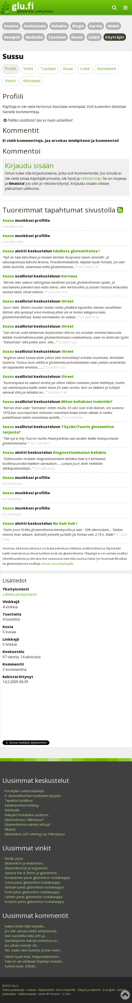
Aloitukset (31, 80)
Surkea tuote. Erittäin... (21, 966)
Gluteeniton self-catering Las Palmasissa (35, 834)
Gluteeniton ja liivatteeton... (25, 863)
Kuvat (77, 37)
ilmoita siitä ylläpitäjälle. (58, 564)
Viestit (10, 80)
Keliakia (59, 26)
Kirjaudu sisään (29, 165)
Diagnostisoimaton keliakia (79, 452)
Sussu (8, 220)
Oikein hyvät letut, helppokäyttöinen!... (32, 956)
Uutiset (31, 990)
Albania (10, 829)
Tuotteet (57, 37)
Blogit (78, 26)
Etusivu (11, 26)
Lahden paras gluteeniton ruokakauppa (33, 897)
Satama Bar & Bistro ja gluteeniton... (32, 873)
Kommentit (106, 68)
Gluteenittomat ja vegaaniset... (27, 868)
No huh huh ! (65, 523)
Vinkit (113, 26)
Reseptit (12, 37)
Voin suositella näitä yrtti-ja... (26, 936)
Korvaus (69, 276)
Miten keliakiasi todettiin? (87, 401)
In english (109, 990)
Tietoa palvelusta (13, 990)
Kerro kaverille (66, 990)
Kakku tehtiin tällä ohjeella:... (25, 926)
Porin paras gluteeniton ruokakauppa (32, 892)
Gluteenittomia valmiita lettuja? (28, 824)
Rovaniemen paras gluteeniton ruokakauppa (37, 877)
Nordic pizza (14, 858)
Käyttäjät (114, 37)
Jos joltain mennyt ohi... (22, 945)
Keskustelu (35, 26)
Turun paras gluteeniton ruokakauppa (32, 882)
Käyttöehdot (46, 990)
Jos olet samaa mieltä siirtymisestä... (31, 931)
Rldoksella (12, 810)
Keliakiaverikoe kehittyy (22, 805)
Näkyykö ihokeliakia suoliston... (27, 815)
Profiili (10, 68)
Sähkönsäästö (27, 994)
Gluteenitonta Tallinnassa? (24, 820)
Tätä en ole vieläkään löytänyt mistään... (34, 961)
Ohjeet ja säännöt (89, 990)
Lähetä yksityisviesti (20, 594)
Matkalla (34, 37)
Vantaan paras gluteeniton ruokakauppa (34, 887)
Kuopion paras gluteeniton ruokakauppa (34, 901)
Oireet (67, 301)
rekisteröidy (91, 178)
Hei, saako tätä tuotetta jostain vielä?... (33, 950)
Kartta (95, 26)
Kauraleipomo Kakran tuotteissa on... (32, 940)
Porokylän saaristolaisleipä (24, 791)
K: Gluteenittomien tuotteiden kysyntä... (33, 796)
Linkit (94, 37)
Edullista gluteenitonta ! (76, 250)
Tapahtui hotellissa (18, 800)
